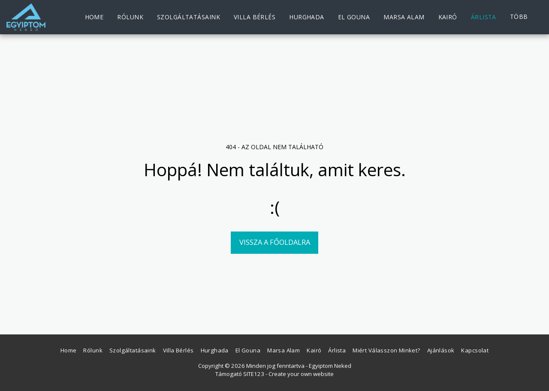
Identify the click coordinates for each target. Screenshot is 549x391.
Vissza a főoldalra (274, 242)
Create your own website (301, 374)
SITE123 (253, 374)
